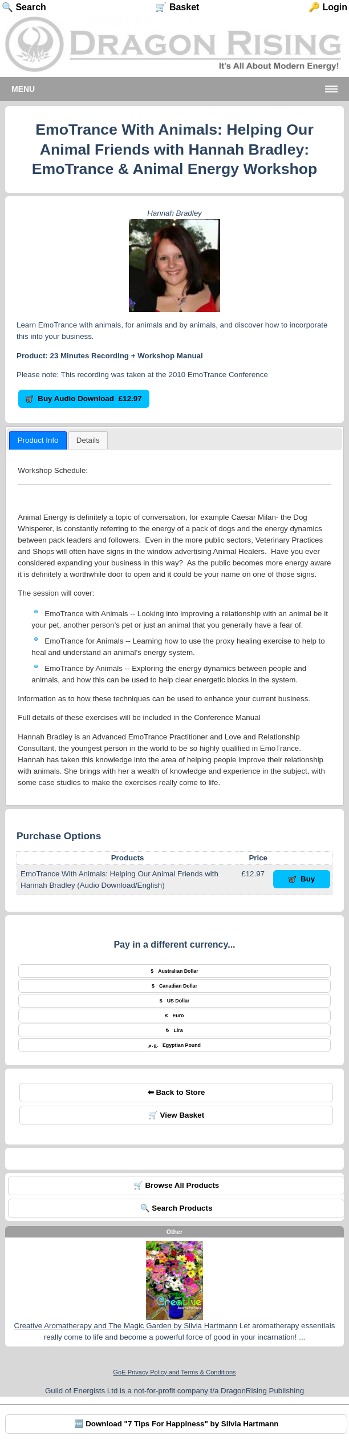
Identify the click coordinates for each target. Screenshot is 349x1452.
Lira (174, 1030)
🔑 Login (328, 7)
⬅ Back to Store (176, 1092)
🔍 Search (24, 7)
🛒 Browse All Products (176, 1185)
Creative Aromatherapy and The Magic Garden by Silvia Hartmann (126, 1325)
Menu (23, 89)
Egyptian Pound (174, 1045)
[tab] (38, 440)
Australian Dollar (174, 971)
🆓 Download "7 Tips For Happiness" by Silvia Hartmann (176, 1423)
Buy (302, 879)
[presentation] (88, 441)
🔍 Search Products (176, 1208)
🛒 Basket (177, 7)
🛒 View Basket (176, 1115)
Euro (174, 1015)
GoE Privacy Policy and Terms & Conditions (174, 1372)
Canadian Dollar (174, 986)
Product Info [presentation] (38, 440)
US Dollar (175, 1000)
